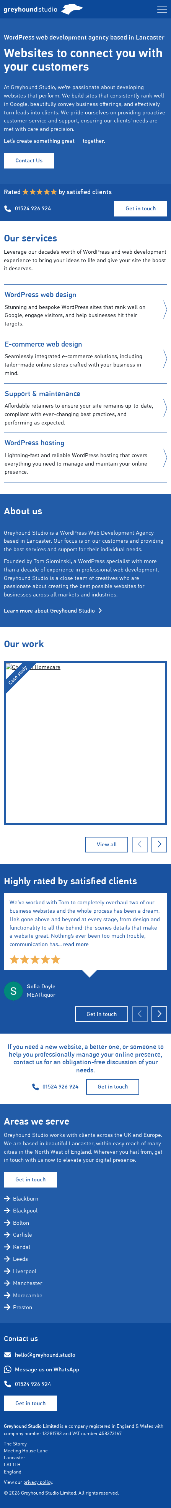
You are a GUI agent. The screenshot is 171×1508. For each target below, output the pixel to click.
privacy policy (37, 1482)
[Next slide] (159, 1014)
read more (76, 944)
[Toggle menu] (162, 9)
